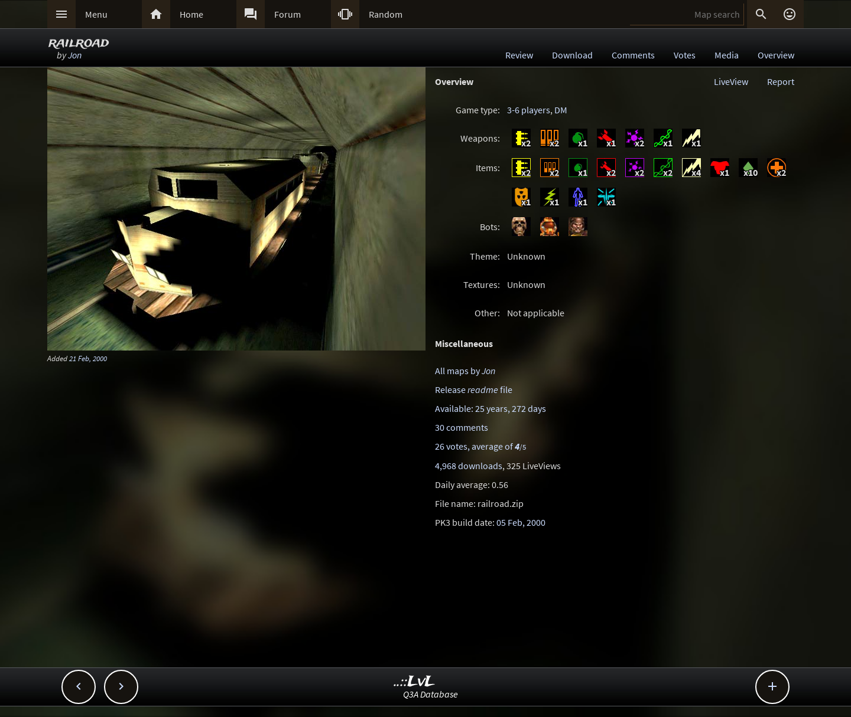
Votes (685, 55)
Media (726, 55)
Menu (96, 14)
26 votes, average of (480, 446)
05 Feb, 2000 (520, 522)
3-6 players (528, 110)
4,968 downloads (468, 466)
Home (191, 14)
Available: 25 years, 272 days (490, 408)
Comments (633, 55)
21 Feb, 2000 (88, 358)
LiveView (731, 81)
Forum (287, 14)
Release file (473, 389)
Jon (75, 55)
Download (572, 55)
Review (519, 55)
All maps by (465, 370)
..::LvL (414, 682)
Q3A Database (430, 694)
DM (560, 110)
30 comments (461, 427)
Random (385, 14)
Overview (776, 55)
